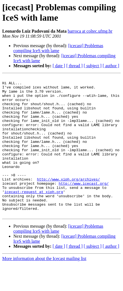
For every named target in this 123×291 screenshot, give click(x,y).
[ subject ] (93, 65)
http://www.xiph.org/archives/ (68, 200)
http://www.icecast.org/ (84, 205)
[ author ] (111, 65)
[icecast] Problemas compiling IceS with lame (58, 48)
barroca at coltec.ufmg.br (90, 31)
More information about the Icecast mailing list (44, 286)
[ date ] (59, 65)
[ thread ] (74, 65)
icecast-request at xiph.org (33, 215)
